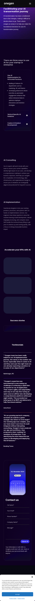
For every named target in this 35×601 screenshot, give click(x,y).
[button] (32, 577)
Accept (17, 594)
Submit (24, 541)
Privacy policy (13, 598)
